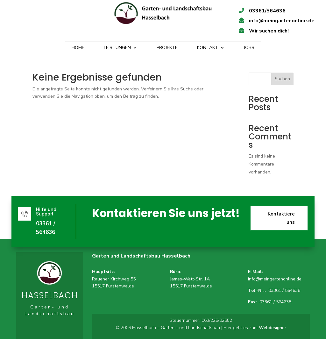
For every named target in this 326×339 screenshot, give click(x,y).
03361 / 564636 (284, 290)
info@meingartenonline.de (274, 279)
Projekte (167, 48)
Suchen (282, 79)
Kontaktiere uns (268, 218)
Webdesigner (272, 328)
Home (78, 48)
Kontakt (207, 48)
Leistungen (117, 48)
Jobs (249, 48)
